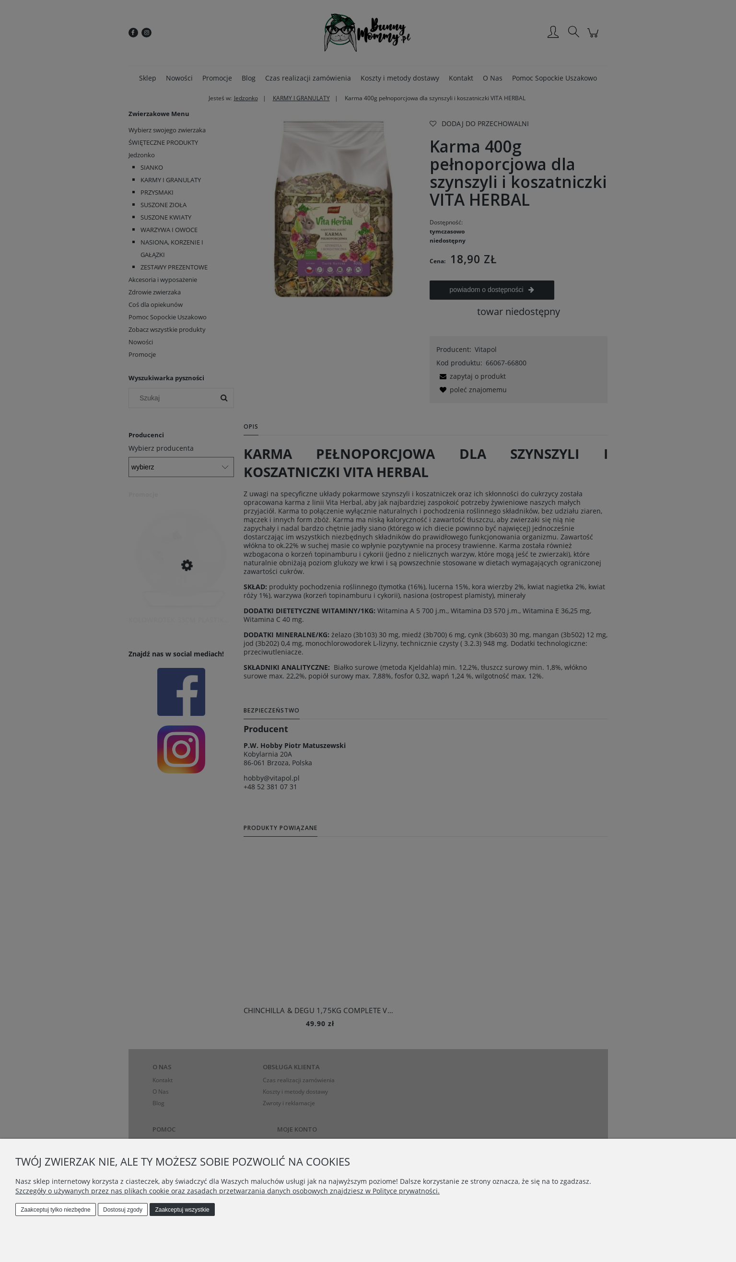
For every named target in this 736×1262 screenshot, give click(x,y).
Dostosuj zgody (122, 1209)
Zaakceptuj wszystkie (182, 1209)
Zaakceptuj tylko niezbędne (55, 1209)
